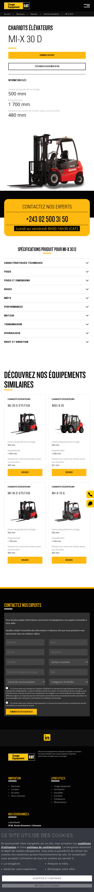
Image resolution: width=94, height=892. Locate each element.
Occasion (15, 792)
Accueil (7, 14)
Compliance (59, 799)
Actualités (58, 792)
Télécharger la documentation (47, 66)
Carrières (58, 795)
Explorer (25, 472)
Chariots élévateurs (51, 14)
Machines (20, 14)
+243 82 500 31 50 (47, 219)
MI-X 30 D (69, 14)
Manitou (34, 14)
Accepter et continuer (47, 878)
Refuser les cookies (47, 886)
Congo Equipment (62, 786)
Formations (59, 789)
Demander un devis (47, 55)
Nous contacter (18, 795)
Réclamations (60, 802)
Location (15, 789)
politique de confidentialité (16, 691)
